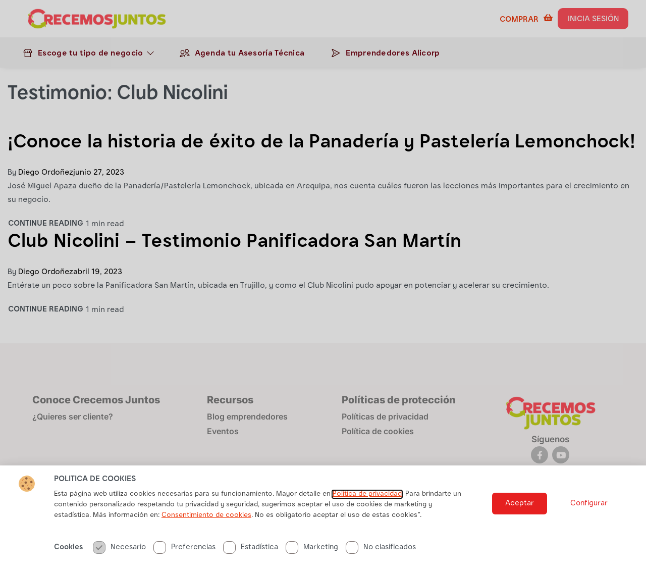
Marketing (312, 552)
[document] (323, 287)
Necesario (119, 552)
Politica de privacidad (367, 499)
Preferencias (184, 552)
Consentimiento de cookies (206, 520)
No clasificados (381, 552)
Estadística (250, 552)
